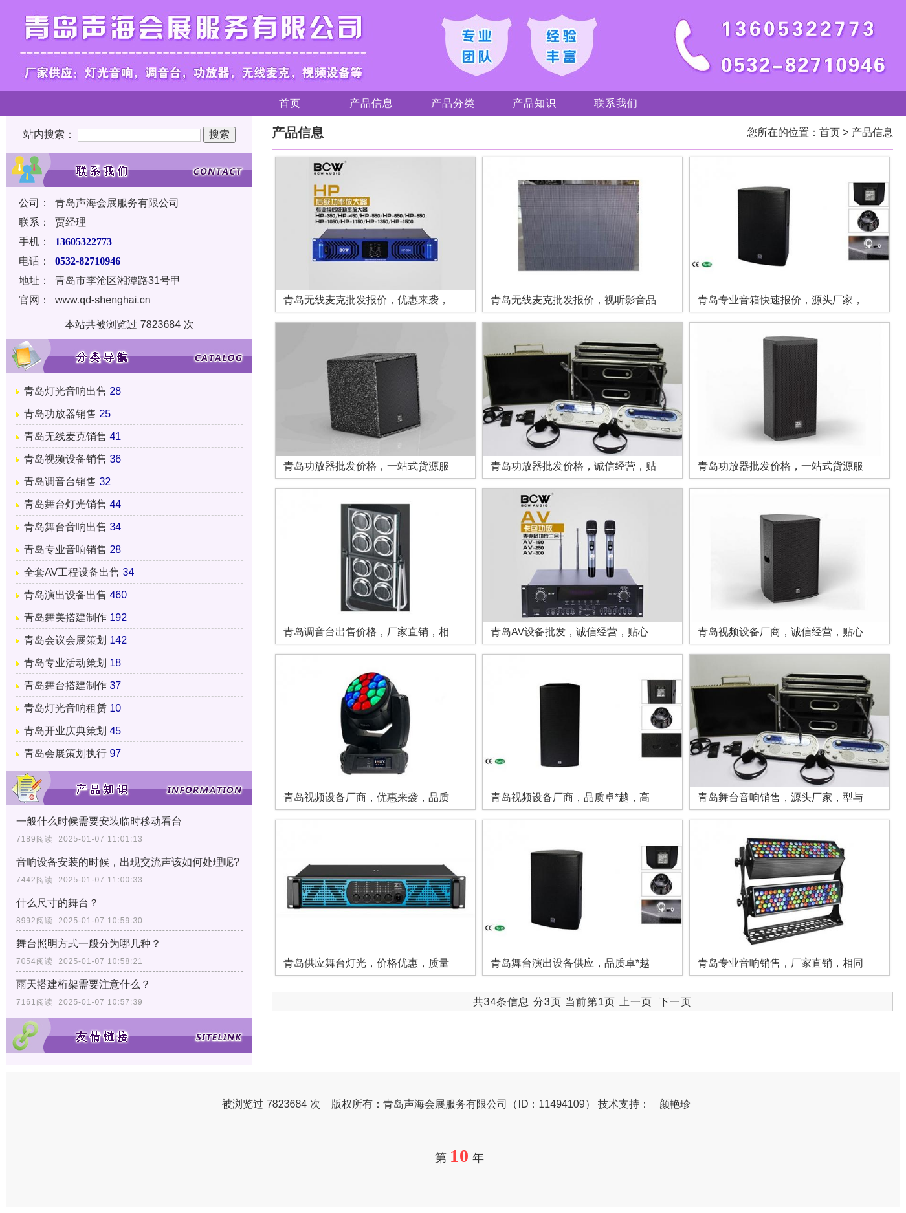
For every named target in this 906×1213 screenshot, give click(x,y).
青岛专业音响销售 (65, 549)
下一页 (675, 1001)
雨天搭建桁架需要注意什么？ (83, 984)
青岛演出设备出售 (65, 594)
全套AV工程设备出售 (72, 572)
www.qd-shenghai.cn (103, 299)
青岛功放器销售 (60, 413)
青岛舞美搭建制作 (65, 617)
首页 (290, 103)
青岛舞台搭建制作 (65, 685)
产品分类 (453, 103)
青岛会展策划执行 (65, 753)
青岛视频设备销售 (65, 459)
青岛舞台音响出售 (65, 526)
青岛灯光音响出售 (65, 391)
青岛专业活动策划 (65, 662)
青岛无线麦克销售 (65, 436)
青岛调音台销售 (60, 481)
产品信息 (371, 103)
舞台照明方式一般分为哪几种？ (88, 943)
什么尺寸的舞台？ (57, 902)
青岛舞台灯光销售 (65, 504)
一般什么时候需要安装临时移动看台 (99, 821)
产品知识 (535, 103)
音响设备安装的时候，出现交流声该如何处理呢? (127, 862)
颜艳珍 (675, 1103)
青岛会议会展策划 (65, 640)
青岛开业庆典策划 (65, 730)
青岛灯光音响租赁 (65, 708)
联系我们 (616, 103)
